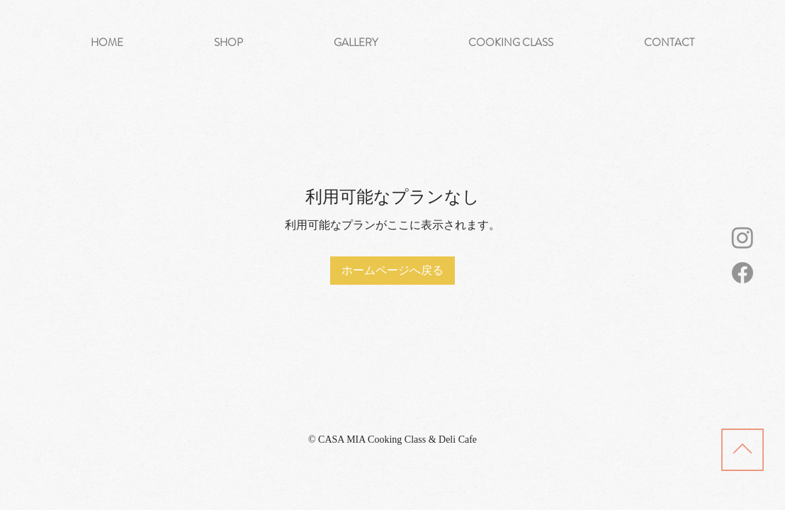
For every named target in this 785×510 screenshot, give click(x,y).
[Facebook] (742, 273)
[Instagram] (742, 237)
